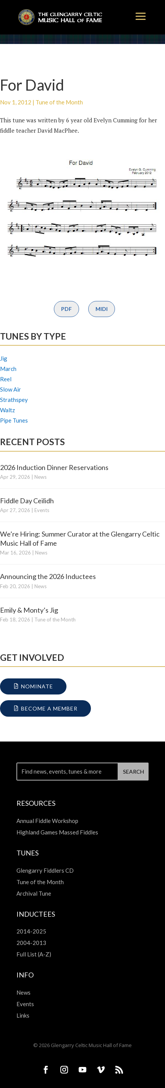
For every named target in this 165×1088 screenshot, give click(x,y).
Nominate (37, 686)
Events (41, 510)
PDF (66, 309)
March (8, 368)
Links (22, 1015)
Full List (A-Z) (33, 954)
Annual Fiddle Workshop (47, 820)
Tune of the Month (59, 102)
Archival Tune (33, 893)
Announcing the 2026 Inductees (48, 576)
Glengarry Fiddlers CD (45, 870)
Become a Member (49, 708)
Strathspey (14, 399)
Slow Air (10, 389)
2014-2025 (31, 931)
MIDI (101, 309)
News (40, 477)
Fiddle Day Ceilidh (27, 500)
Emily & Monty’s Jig (29, 610)
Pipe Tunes (14, 420)
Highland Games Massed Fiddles (57, 832)
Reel (5, 379)
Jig (3, 358)
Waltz (7, 410)
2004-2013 (31, 942)
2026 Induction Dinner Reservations (54, 467)
